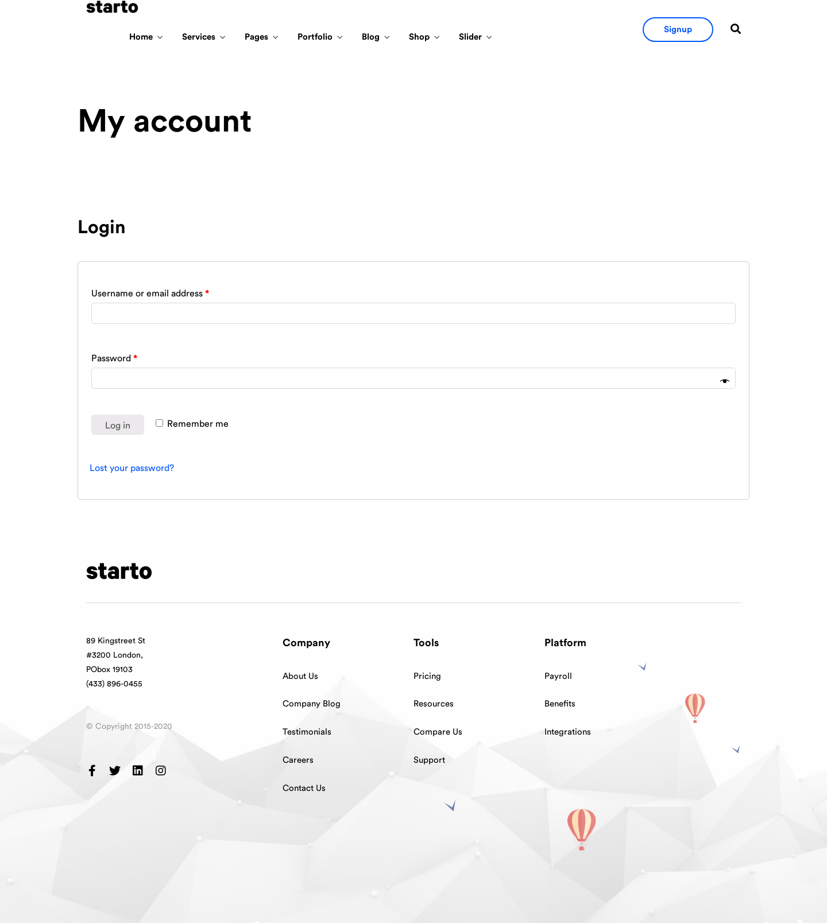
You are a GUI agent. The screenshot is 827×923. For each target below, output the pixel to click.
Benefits (559, 704)
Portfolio (315, 37)
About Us (300, 676)
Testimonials (307, 732)
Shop (419, 37)
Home (141, 37)
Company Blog (312, 704)
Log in (117, 425)
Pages (256, 37)
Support (429, 760)
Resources (433, 704)
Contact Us (304, 788)
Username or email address (150, 293)
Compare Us (437, 732)
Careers (298, 760)
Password (114, 358)
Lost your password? (132, 468)
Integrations (567, 732)
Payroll (558, 676)
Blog (371, 37)
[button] (678, 29)
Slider (470, 37)
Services (198, 37)
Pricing (427, 676)
